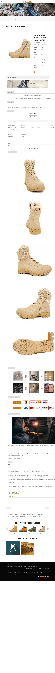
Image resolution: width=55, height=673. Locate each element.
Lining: (35, 60)
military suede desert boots (22, 516)
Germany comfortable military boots (30, 511)
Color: (35, 52)
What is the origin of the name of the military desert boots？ (27, 556)
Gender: (35, 67)
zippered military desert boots (23, 518)
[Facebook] (38, 576)
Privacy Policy (13, 574)
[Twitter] (43, 576)
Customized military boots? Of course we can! (13, 556)
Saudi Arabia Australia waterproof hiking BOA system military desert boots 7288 (42, 533)
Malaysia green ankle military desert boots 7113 (32, 533)
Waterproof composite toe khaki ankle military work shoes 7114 (22, 533)
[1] (27, 9)
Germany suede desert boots (35, 516)
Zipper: (35, 54)
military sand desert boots (25, 514)
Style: (35, 49)
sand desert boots (10, 516)
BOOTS (11, 566)
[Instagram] (48, 576)
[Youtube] (45, 576)
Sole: (35, 65)
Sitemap (8, 574)
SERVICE (20, 566)
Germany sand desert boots (37, 514)
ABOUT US (25, 566)
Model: (35, 45)
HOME (7, 566)
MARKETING (15, 566)
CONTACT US (34, 566)
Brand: (35, 47)
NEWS (29, 566)
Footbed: (36, 64)
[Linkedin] (41, 576)
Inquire (41, 72)
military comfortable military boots (14, 511)
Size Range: (36, 51)
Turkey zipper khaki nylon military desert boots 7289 (13, 533)
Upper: (35, 57)
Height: (35, 56)
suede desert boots (11, 518)
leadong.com (42, 572)
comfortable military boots (12, 514)
